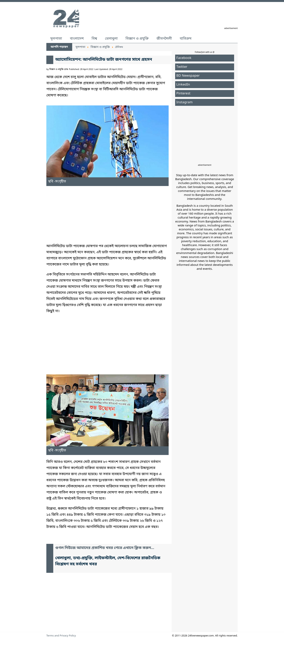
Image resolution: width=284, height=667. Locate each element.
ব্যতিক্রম (186, 38)
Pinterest (183, 93)
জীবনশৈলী (164, 38)
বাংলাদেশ (77, 38)
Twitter (181, 67)
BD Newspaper (188, 75)
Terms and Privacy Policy (61, 635)
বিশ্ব (94, 38)
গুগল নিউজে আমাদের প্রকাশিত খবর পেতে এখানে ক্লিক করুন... (104, 548)
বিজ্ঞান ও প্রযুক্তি (137, 38)
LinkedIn (183, 84)
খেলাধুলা (111, 38)
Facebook (183, 58)
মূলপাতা (56, 38)
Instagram (184, 102)
